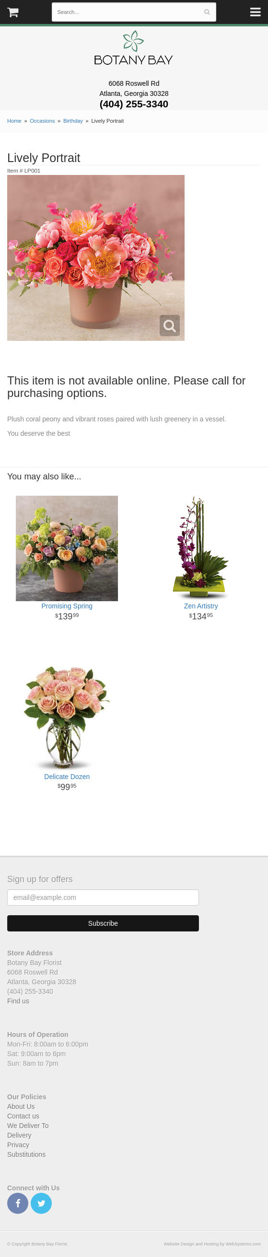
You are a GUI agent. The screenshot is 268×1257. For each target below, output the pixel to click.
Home (14, 121)
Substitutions (26, 1154)
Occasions (42, 121)
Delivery (19, 1135)
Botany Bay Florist (134, 50)
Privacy (18, 1145)
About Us (21, 1106)
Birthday (73, 121)
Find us (18, 1001)
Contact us (23, 1116)
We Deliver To (28, 1125)
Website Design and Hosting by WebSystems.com (212, 1244)
